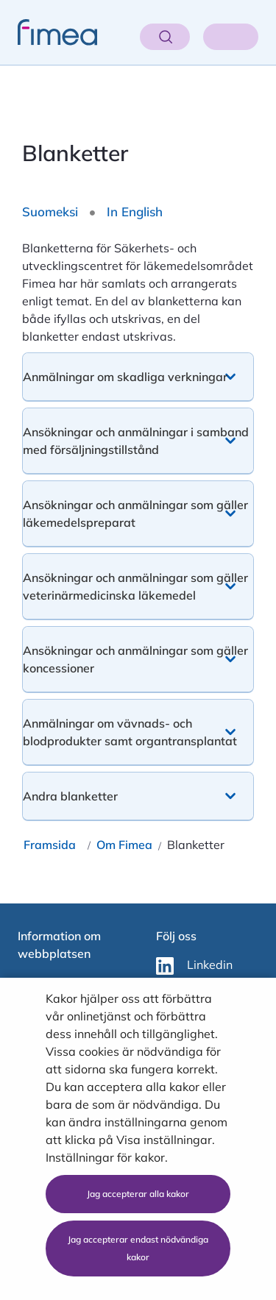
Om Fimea (124, 844)
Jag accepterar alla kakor (138, 1193)
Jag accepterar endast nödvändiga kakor (138, 1248)
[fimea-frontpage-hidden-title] (48, 32)
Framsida (50, 844)
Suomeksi (50, 211)
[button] (138, 376)
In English (135, 211)
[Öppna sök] (165, 37)
